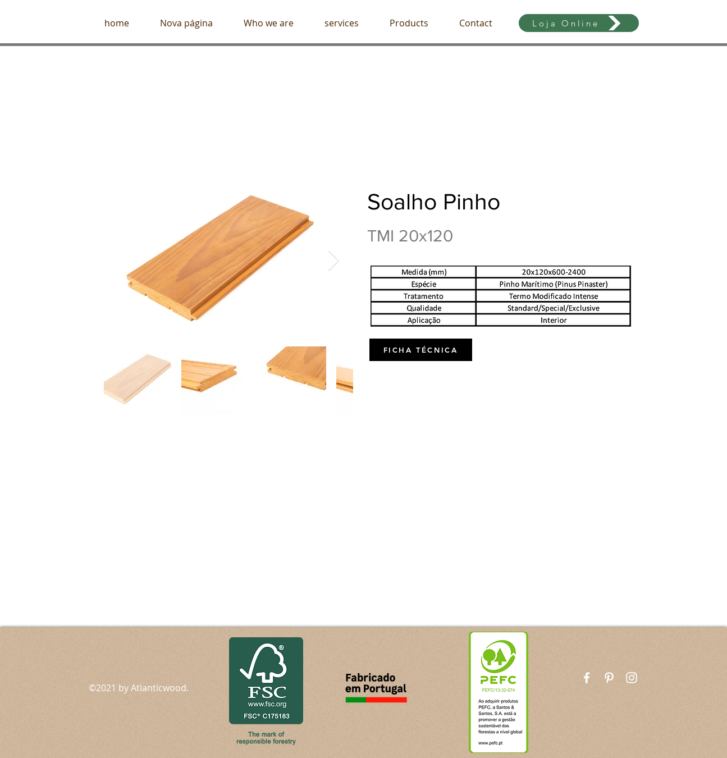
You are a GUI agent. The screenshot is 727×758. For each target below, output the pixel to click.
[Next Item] (333, 261)
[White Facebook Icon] (586, 677)
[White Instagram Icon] (631, 677)
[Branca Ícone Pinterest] (609, 677)
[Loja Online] (579, 23)
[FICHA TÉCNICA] (420, 350)
